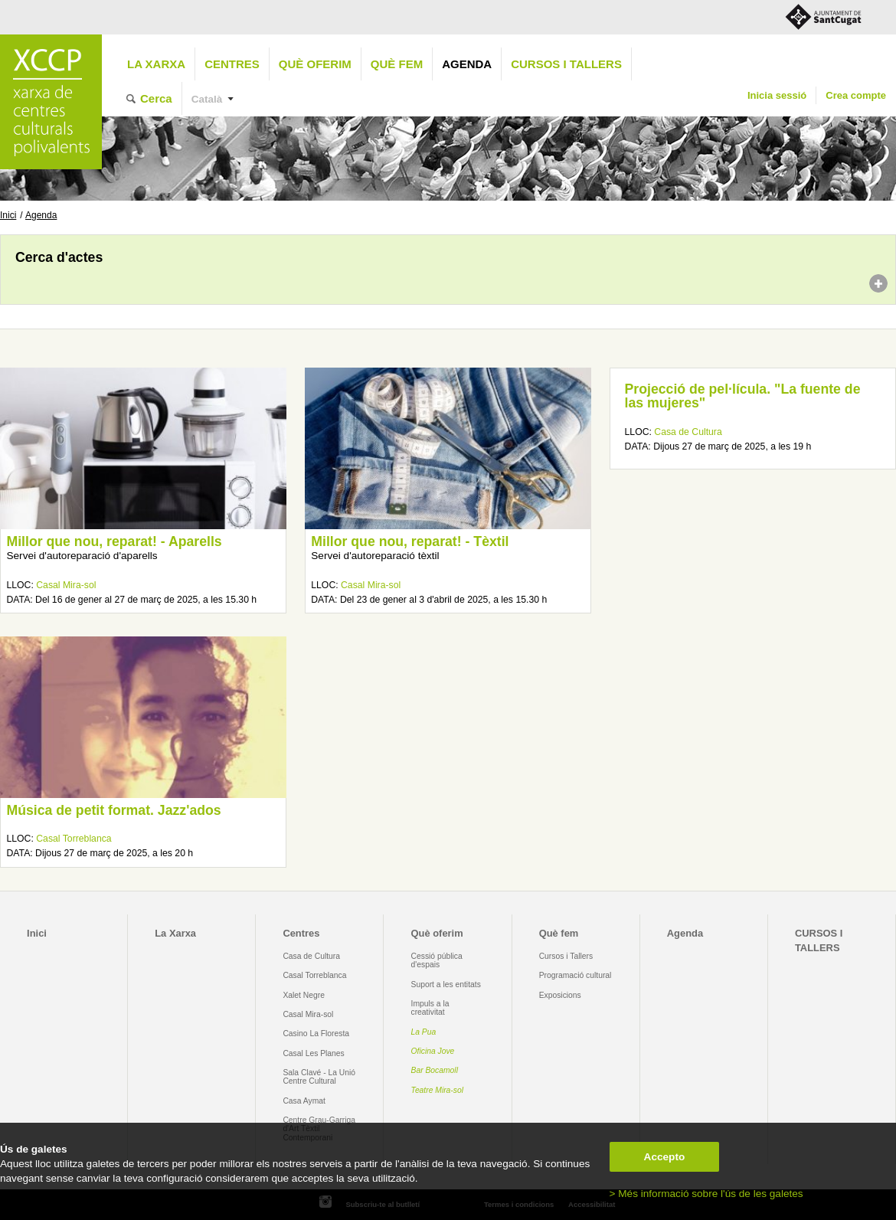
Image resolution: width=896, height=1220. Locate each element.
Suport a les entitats (446, 984)
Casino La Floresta (316, 1033)
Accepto (664, 1157)
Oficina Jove (433, 1051)
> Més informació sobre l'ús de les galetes (706, 1193)
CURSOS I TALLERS (566, 63)
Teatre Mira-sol (437, 1090)
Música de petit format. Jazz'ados (113, 810)
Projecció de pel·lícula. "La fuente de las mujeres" (743, 395)
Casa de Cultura (687, 432)
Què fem (397, 63)
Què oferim (315, 63)
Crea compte (856, 95)
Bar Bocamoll (434, 1070)
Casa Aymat (304, 1101)
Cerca (156, 98)
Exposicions (560, 995)
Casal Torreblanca (73, 838)
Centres (232, 63)
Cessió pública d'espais (437, 960)
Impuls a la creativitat (430, 1007)
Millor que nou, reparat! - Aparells (113, 541)
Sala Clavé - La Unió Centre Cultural (319, 1076)
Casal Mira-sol (66, 585)
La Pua (424, 1032)
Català (207, 99)
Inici (8, 215)
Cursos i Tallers (566, 956)
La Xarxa (156, 63)
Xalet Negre (304, 995)
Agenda (467, 63)
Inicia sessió (776, 95)
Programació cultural (575, 975)
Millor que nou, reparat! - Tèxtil (409, 541)
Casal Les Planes (313, 1053)
